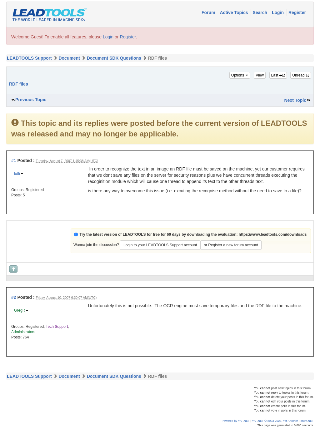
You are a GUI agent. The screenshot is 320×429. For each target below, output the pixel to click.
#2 (13, 297)
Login (278, 12)
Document (69, 58)
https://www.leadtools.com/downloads (273, 234)
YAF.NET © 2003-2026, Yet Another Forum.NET (283, 420)
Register (297, 12)
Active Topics (234, 12)
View (260, 75)
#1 (13, 160)
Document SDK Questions (114, 58)
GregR (19, 310)
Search (260, 12)
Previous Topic (30, 99)
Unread (300, 75)
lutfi (17, 173)
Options (239, 75)
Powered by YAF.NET (236, 420)
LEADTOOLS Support (29, 58)
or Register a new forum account (231, 245)
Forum (209, 12)
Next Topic (295, 100)
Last (278, 75)
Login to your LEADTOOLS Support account (160, 245)
